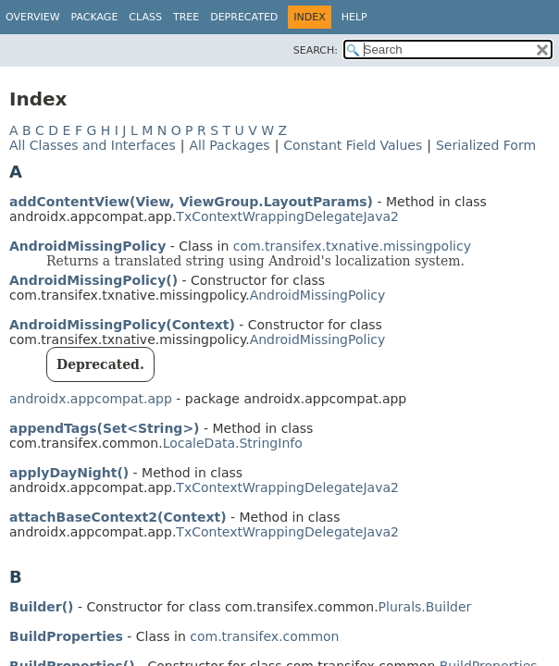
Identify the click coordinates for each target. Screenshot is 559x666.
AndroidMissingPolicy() (93, 280)
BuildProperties (66, 636)
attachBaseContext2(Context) (118, 517)
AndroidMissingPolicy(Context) (122, 324)
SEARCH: (315, 50)
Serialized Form (486, 145)
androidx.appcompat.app (90, 398)
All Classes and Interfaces (92, 145)
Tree (186, 17)
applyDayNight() (69, 472)
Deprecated (244, 17)
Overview (33, 17)
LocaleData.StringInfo (233, 443)
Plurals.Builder (425, 606)
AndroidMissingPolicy (87, 246)
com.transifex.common (264, 636)
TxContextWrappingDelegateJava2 (287, 216)
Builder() (41, 606)
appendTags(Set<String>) (104, 428)
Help (354, 17)
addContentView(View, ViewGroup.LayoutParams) (191, 201)
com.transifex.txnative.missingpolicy (352, 246)
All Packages (229, 145)
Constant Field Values (352, 145)
